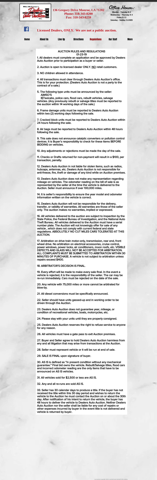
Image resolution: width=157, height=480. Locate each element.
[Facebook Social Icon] (26, 29)
